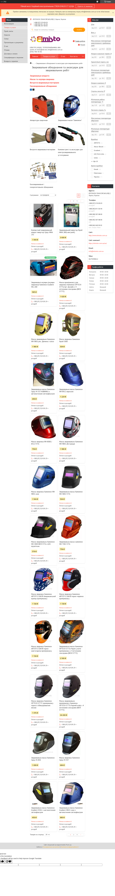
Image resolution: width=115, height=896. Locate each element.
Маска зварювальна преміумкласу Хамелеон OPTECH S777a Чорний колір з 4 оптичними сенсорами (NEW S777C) (71, 705)
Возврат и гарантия (11, 61)
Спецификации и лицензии (13, 57)
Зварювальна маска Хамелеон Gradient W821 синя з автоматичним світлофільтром (71, 810)
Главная (35, 56)
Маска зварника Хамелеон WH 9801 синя (43, 493)
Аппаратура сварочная (39, 120)
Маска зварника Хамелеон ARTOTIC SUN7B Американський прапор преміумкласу (43, 596)
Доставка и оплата (10, 54)
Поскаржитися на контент (51, 847)
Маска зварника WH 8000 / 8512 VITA (41, 442)
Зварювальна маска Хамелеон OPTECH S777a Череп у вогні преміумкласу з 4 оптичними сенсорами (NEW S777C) (71, 649)
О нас (6, 46)
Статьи (6, 39)
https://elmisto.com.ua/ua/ (98, 243)
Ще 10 (95, 161)
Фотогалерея (9, 24)
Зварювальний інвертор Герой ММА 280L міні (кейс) (70, 231)
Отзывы (7, 50)
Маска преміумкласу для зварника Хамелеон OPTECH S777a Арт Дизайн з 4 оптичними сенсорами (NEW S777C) (70, 286)
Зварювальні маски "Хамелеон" (70, 120)
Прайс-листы (8, 31)
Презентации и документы (13, 42)
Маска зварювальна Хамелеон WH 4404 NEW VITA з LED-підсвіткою (43, 544)
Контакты (74, 56)
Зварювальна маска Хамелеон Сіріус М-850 (43, 759)
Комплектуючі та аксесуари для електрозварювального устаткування (70, 152)
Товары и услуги (10, 27)
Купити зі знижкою (85, 6)
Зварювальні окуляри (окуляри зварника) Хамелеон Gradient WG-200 (42, 284)
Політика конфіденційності (70, 847)
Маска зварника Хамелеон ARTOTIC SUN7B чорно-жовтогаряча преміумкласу (41, 648)
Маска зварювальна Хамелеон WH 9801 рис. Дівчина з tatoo (43, 340)
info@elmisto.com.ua (96, 251)
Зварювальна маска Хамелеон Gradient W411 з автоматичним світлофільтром (43, 810)
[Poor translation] (8, 862)
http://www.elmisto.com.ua (98, 235)
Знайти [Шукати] (79, 30)
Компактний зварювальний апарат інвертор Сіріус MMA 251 (42, 232)
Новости (7, 35)
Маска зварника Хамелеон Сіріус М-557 (69, 759)
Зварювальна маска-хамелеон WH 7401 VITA (71, 543)
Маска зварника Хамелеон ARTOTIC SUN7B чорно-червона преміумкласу (71, 596)
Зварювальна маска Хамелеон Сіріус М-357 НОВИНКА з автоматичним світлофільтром (43, 391)
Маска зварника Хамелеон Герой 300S (69, 340)
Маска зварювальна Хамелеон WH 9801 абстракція (71, 442)
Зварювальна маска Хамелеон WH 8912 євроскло (71, 390)
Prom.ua (68, 845)
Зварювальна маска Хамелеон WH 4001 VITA (71, 493)
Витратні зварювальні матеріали (42, 149)
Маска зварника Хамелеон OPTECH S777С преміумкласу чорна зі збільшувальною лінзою (42, 704)
